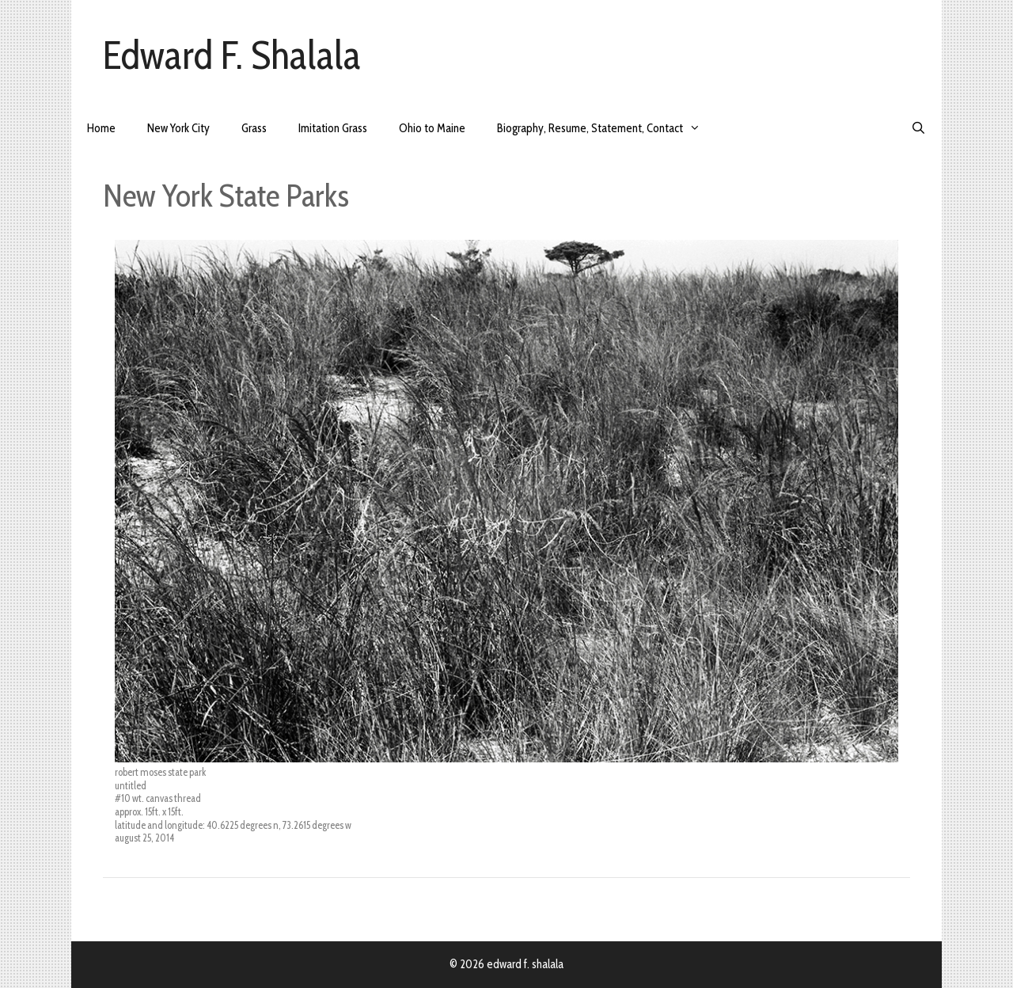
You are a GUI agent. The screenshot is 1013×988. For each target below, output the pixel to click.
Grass (254, 128)
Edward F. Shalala (232, 55)
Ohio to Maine (432, 128)
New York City (178, 128)
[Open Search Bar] (918, 128)
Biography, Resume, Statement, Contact (606, 128)
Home (101, 128)
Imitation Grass (332, 128)
